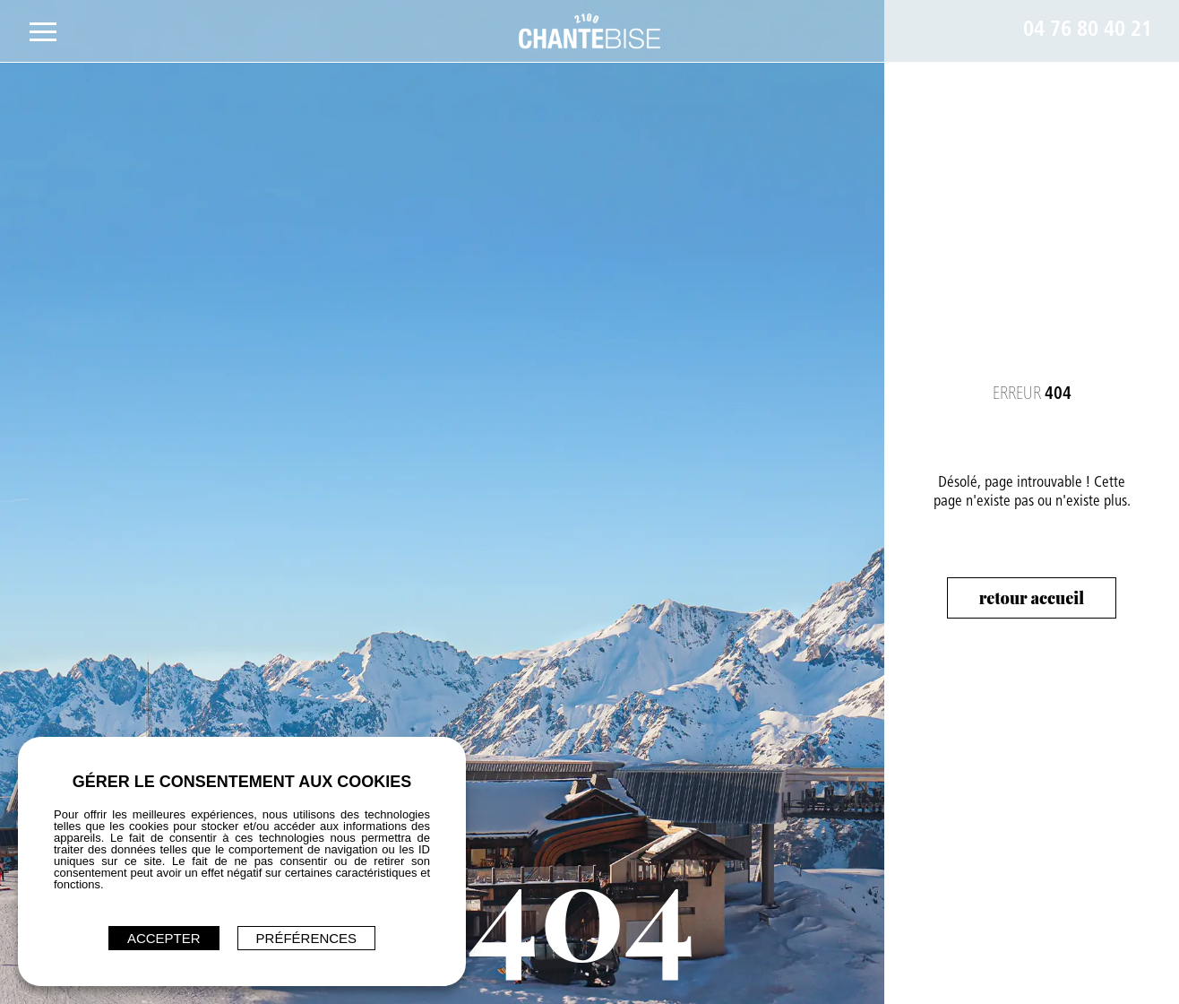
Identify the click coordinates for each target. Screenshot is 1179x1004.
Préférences (306, 938)
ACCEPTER (164, 938)
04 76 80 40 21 (1087, 31)
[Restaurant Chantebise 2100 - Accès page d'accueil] (590, 31)
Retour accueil (1031, 598)
